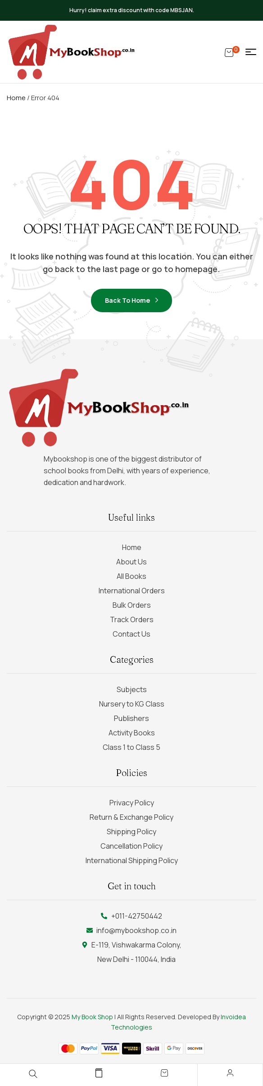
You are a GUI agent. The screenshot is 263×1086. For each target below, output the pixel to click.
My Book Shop (92, 1016)
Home (16, 97)
